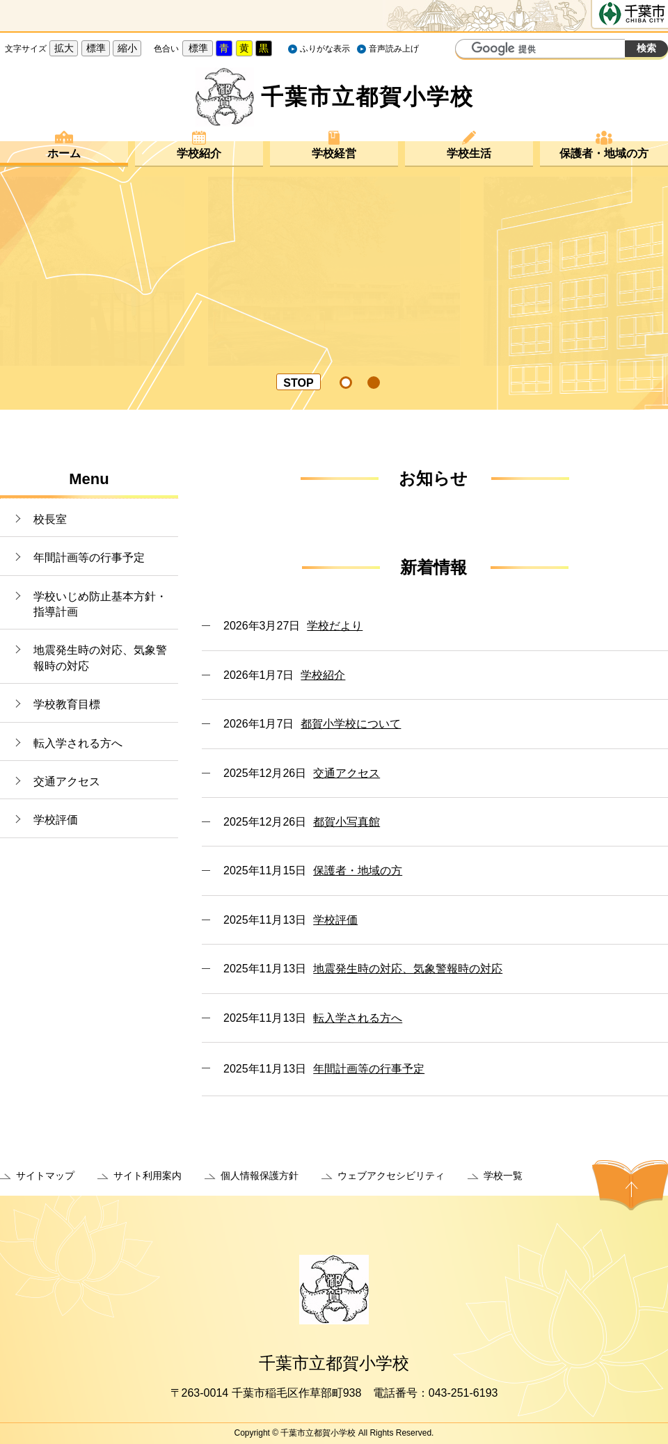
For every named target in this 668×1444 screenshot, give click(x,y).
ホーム (64, 153)
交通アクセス (66, 781)
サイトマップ (45, 1175)
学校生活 (469, 153)
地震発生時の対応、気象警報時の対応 (100, 657)
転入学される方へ (77, 743)
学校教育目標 (66, 704)
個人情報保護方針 (260, 1175)
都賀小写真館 (346, 822)
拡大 (64, 48)
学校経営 (334, 153)
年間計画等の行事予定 (89, 557)
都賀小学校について (351, 724)
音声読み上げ (394, 49)
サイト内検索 (468, 50)
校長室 (50, 519)
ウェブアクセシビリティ (391, 1175)
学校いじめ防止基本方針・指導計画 (100, 604)
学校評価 (55, 820)
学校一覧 (503, 1175)
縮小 (127, 48)
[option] (334, 271)
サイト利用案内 (147, 1175)
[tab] (346, 383)
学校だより (335, 626)
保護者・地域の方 (604, 153)
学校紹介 (199, 153)
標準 (96, 48)
